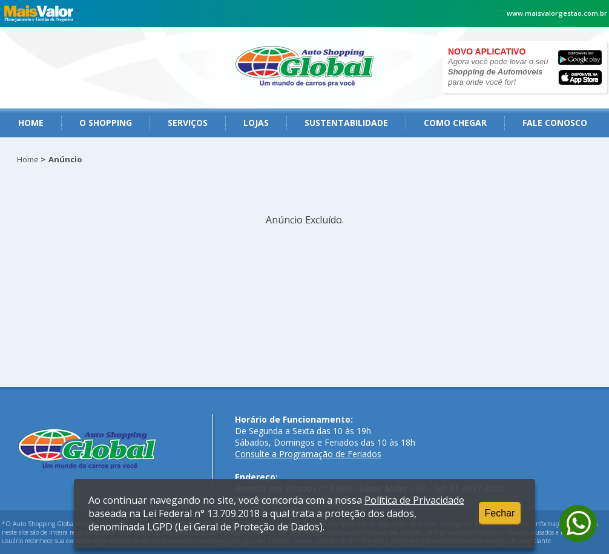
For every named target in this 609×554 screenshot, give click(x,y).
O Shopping (105, 122)
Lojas (256, 122)
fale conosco (554, 122)
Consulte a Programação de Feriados (308, 454)
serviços (188, 122)
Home (31, 122)
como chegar (455, 122)
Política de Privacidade (414, 500)
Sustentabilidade (346, 122)
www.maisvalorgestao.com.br (557, 13)
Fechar (500, 513)
